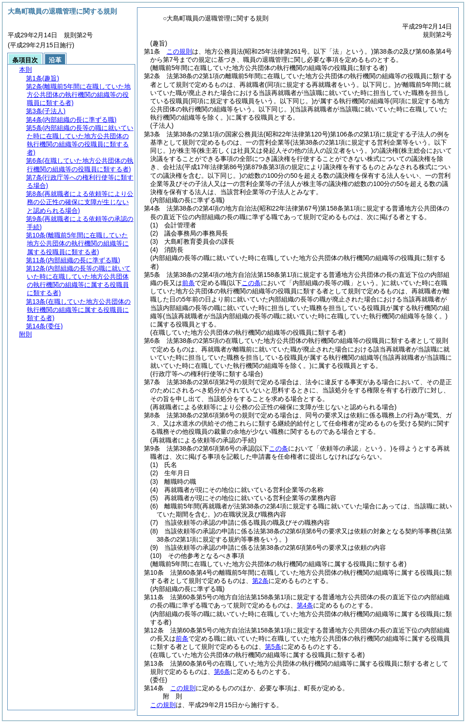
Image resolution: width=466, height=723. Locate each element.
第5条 (273, 646)
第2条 (260, 580)
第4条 (305, 605)
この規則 (179, 51)
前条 (188, 282)
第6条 (222, 671)
